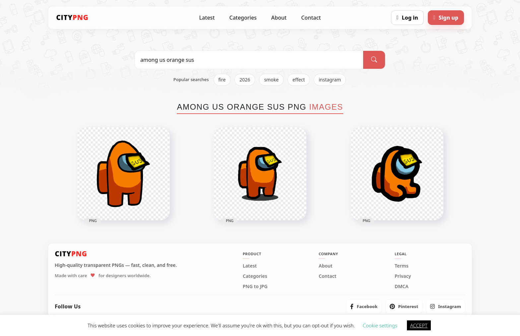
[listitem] (364, 306)
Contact (311, 17)
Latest (207, 17)
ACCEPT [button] (418, 325)
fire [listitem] (222, 79)
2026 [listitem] (244, 79)
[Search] (374, 60)
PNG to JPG (255, 286)
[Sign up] (446, 17)
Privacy (403, 276)
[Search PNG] (249, 60)
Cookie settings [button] (380, 325)
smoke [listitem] (271, 79)
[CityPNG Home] (72, 17)
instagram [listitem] (330, 79)
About (279, 17)
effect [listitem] (298, 79)
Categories (242, 17)
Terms (402, 266)
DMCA (402, 286)
